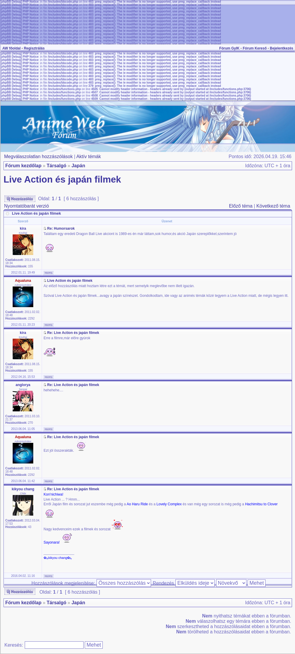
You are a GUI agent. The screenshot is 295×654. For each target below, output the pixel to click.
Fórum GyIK (229, 48)
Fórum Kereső (254, 48)
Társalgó (56, 165)
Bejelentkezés (281, 48)
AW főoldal (11, 48)
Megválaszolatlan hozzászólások (38, 156)
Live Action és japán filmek (62, 179)
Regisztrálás (34, 48)
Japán (78, 165)
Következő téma (273, 205)
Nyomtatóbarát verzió (26, 205)
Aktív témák (88, 156)
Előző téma (241, 205)
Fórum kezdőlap (23, 165)
